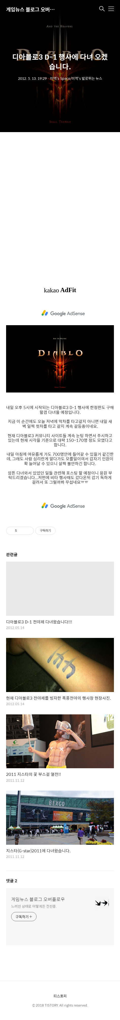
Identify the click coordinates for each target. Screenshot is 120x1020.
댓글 (11, 880)
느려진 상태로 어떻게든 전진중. (34, 906)
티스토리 (60, 996)
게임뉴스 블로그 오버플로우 (31, 9)
